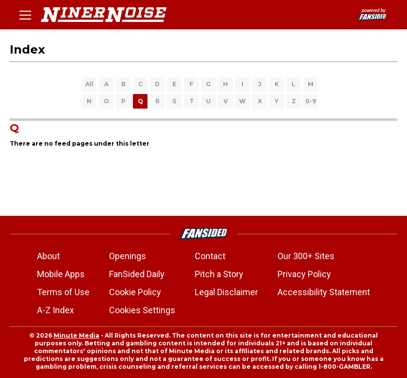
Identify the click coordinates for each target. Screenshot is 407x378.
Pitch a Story (219, 274)
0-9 (310, 101)
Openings (127, 256)
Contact (210, 256)
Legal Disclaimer (226, 292)
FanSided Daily (137, 274)
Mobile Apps (61, 274)
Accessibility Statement (324, 292)
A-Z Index (55, 310)
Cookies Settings (142, 310)
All (89, 84)
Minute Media (76, 335)
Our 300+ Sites (306, 256)
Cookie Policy (135, 292)
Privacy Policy (304, 274)
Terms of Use (63, 292)
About (48, 256)
